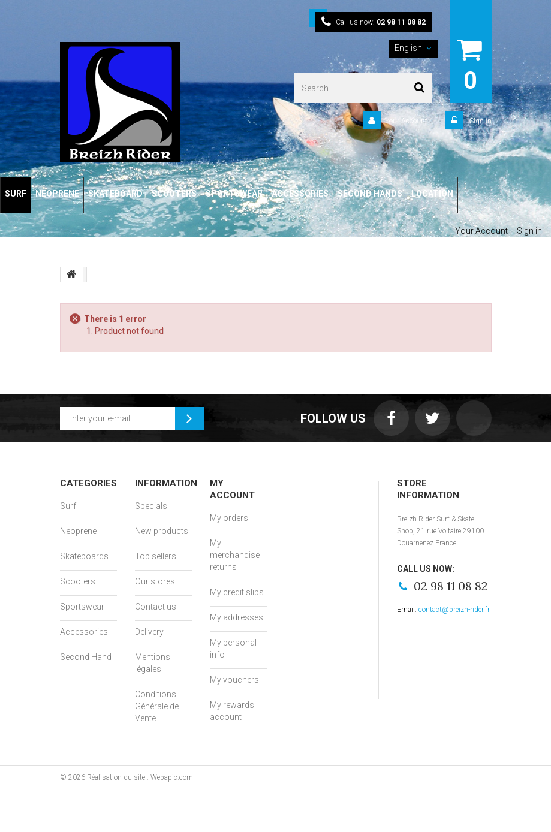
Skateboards (84, 556)
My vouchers (234, 680)
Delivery (149, 632)
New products (161, 531)
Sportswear (82, 606)
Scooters (77, 581)
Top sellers (155, 556)
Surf (68, 506)
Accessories (84, 632)
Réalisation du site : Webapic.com (140, 777)
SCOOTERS (174, 193)
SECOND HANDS (370, 193)
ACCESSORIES (300, 193)
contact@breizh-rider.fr (454, 609)
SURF (15, 193)
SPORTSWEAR (234, 193)
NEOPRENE (57, 193)
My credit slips (237, 592)
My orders (229, 518)
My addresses (236, 617)
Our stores (155, 581)
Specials (151, 506)
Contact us (155, 606)
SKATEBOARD (115, 193)
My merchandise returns (235, 555)
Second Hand (86, 657)
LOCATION (432, 193)
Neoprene (78, 531)
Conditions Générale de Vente (157, 706)
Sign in (480, 121)
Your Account (406, 121)
